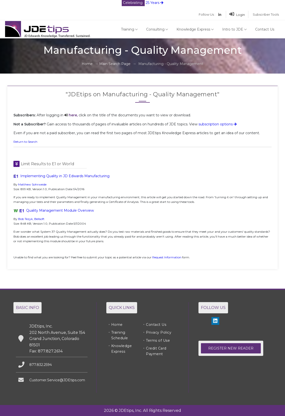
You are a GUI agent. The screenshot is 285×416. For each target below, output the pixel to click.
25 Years (142, 2)
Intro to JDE (234, 29)
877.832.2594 (40, 364)
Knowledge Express (195, 29)
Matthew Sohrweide (32, 184)
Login (237, 15)
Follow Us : (207, 14)
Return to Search (25, 141)
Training (129, 29)
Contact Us (264, 29)
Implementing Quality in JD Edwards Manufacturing (65, 176)
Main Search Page (115, 64)
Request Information (166, 257)
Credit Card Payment (156, 351)
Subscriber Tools (266, 14)
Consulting (157, 29)
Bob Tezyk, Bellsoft (31, 219)
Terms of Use (158, 340)
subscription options (217, 124)
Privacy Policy (158, 332)
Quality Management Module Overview (60, 210)
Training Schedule (119, 335)
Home (87, 64)
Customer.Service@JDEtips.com (57, 380)
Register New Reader (231, 348)
